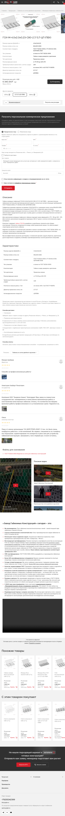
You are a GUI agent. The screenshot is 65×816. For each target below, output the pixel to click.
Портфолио (5, 780)
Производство (6, 784)
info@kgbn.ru (5, 802)
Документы (5, 788)
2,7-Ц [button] (7, 95)
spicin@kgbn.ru (6, 808)
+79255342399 (9, 799)
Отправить (8, 188)
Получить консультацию (52, 102)
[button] (23, 765)
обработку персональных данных (25, 183)
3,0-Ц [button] (32, 95)
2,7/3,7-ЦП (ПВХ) (20, 94)
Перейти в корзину (35, 643)
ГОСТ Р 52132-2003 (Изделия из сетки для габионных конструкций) (25, 454)
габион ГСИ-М (19, 223)
